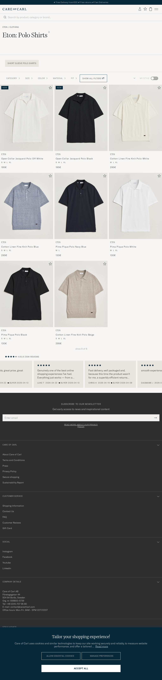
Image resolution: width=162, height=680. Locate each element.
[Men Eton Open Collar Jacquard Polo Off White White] (26, 118)
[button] (134, 78)
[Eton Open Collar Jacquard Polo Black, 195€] (81, 127)
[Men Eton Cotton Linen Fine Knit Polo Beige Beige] (81, 294)
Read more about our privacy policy (81, 426)
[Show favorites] (145, 9)
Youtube (7, 562)
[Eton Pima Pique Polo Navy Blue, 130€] (81, 215)
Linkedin (7, 568)
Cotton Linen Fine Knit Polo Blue (20, 246)
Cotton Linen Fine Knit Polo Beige (75, 334)
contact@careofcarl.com (22, 606)
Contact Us (8, 511)
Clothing (14, 27)
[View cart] (150, 9)
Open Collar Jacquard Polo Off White (22, 158)
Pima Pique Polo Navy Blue (71, 246)
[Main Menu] (156, 9)
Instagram (8, 551)
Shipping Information (13, 505)
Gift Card (7, 528)
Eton (5, 27)
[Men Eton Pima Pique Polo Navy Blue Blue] (81, 206)
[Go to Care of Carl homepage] (15, 9)
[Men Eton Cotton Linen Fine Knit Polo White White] (135, 118)
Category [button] (13, 78)
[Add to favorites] (49, 88)
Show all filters (93, 78)
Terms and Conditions (14, 460)
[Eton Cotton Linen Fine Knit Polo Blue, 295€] (26, 215)
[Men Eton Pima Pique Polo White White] (135, 206)
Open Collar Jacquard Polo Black (74, 158)
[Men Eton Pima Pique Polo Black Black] (26, 294)
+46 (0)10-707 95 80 (16, 603)
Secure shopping (11, 477)
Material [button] (59, 78)
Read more (101, 646)
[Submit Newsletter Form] (155, 417)
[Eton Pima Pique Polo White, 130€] (135, 215)
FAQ (5, 517)
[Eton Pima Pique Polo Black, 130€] (26, 303)
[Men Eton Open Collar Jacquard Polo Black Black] (81, 118)
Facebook (7, 557)
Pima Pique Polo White (123, 246)
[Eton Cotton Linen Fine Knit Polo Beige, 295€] (81, 303)
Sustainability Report (13, 482)
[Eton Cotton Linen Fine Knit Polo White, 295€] (135, 127)
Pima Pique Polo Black (14, 334)
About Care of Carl (12, 454)
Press (5, 465)
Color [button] (43, 78)
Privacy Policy (9, 471)
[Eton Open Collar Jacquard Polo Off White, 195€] (26, 127)
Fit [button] (74, 78)
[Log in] (140, 9)
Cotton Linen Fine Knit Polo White (129, 158)
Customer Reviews (12, 522)
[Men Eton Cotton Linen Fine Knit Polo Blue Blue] (26, 206)
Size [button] (29, 78)
